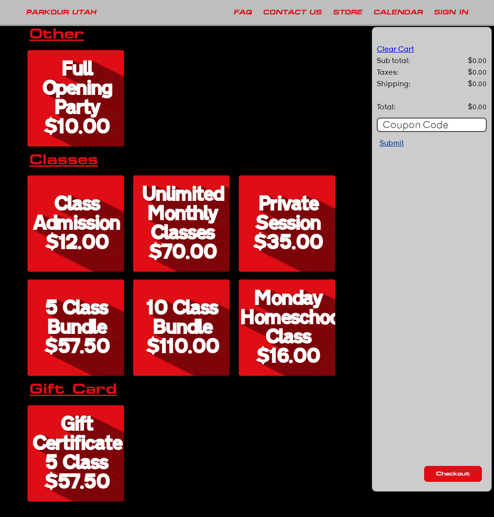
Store (347, 12)
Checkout (453, 473)
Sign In (451, 12)
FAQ (242, 12)
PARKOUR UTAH (61, 12)
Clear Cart (395, 49)
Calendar (398, 12)
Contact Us (292, 12)
